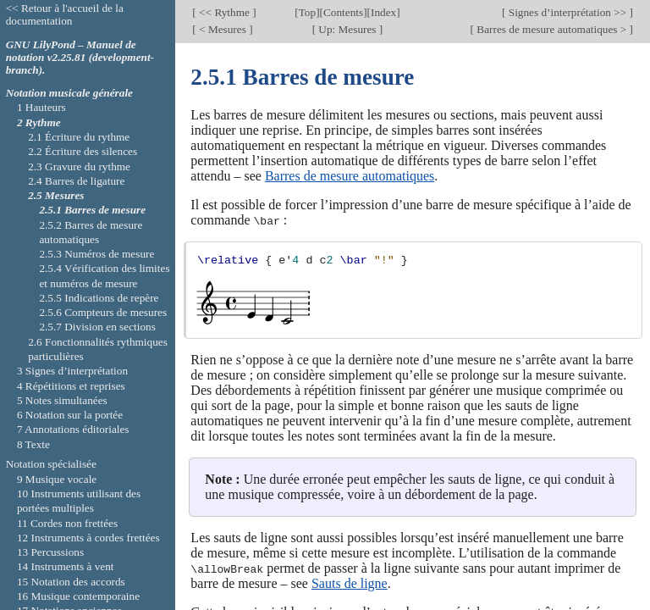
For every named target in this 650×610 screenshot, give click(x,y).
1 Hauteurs (41, 107)
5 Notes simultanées (62, 400)
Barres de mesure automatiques (349, 176)
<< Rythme (224, 12)
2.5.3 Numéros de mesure (96, 253)
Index (383, 12)
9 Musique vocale (56, 479)
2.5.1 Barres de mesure (92, 209)
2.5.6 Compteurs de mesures (103, 312)
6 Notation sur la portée (70, 414)
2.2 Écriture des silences (82, 151)
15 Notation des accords (71, 581)
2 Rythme (39, 122)
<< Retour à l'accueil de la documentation (65, 14)
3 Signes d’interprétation (72, 370)
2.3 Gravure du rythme (79, 166)
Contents (343, 12)
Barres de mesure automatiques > (552, 29)
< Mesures (222, 29)
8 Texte (33, 444)
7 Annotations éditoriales (73, 429)
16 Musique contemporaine (78, 596)
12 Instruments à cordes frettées (88, 537)
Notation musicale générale (69, 92)
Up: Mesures (347, 29)
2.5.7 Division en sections (97, 326)
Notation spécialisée (51, 464)
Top (307, 12)
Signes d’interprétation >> (567, 12)
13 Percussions (50, 552)
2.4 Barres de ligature (76, 181)
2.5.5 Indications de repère (98, 297)
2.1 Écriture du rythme (78, 136)
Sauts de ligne (349, 582)
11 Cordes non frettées (67, 523)
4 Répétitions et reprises (71, 386)
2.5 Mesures (56, 195)
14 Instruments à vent (65, 566)
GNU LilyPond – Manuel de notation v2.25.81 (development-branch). (80, 57)
